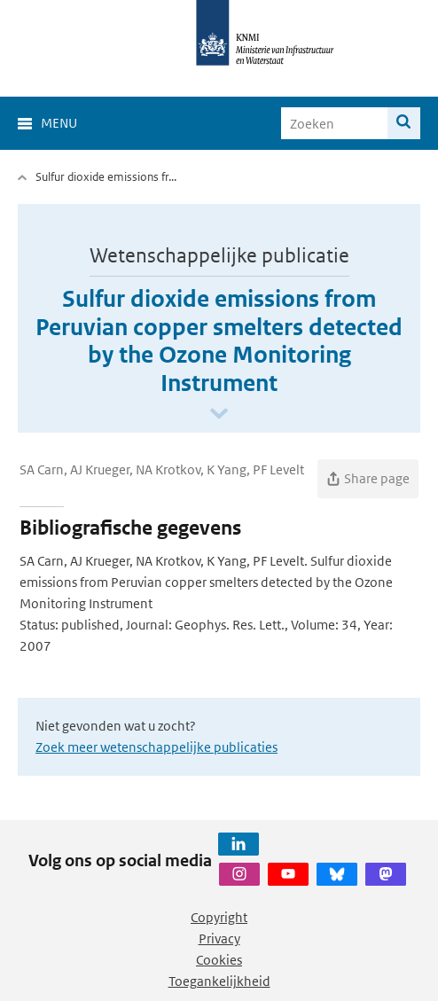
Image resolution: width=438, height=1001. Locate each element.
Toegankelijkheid (219, 981)
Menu (59, 122)
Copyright (219, 917)
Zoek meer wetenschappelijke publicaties (156, 747)
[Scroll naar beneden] (219, 414)
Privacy (219, 938)
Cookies (219, 959)
